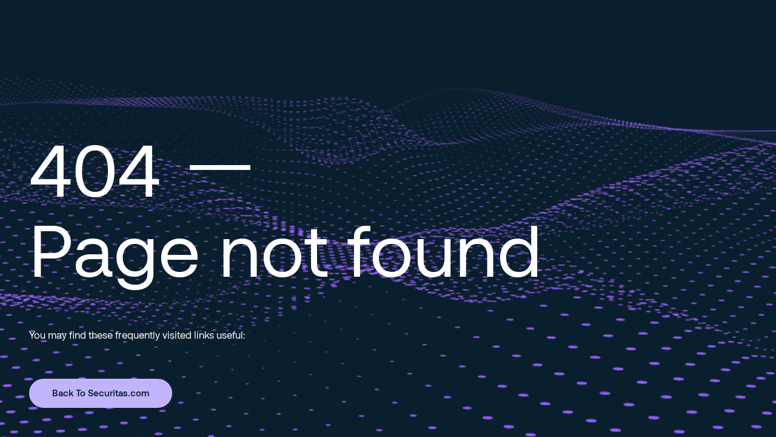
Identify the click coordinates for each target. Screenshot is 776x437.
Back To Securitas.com (100, 392)
